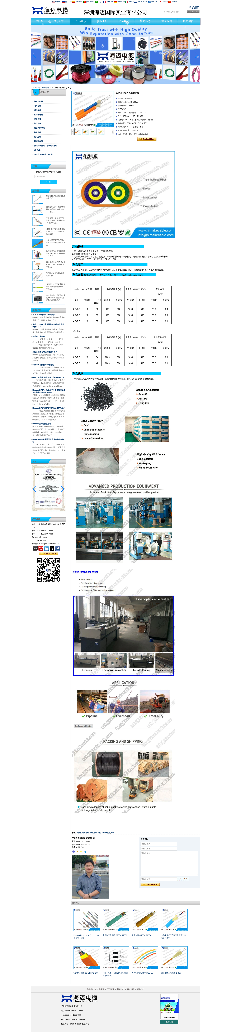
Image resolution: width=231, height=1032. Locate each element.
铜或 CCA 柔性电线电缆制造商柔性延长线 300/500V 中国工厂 (55, 209)
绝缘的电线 (38, 101)
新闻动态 (145, 21)
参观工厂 (102, 21)
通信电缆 (37, 110)
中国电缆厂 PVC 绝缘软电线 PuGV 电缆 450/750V (55, 242)
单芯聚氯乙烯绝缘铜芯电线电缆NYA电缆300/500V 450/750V (55, 253)
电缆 (79, 833)
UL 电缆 (37, 150)
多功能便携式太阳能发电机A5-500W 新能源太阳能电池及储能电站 (55, 297)
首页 (32, 88)
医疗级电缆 (38, 115)
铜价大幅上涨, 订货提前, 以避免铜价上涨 (48, 377)
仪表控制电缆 (39, 128)
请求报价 (194, 7)
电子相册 (169, 1022)
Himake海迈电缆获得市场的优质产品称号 (48, 408)
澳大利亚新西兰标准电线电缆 (45, 146)
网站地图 (130, 989)
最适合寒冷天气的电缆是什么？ (44, 352)
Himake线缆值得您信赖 (41, 424)
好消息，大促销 (38, 336)
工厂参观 (110, 989)
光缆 (112, 833)
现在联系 (48, 553)
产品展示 (80, 21)
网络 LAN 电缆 (104, 833)
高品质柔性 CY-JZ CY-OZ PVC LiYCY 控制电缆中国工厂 (55, 264)
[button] (112, 81)
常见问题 (166, 21)
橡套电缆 (37, 132)
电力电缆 (37, 106)
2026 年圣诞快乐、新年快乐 (43, 315)
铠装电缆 (85, 833)
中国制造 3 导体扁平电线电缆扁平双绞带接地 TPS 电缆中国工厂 (55, 220)
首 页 (39, 21)
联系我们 (123, 21)
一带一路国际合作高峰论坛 (43, 365)
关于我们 (59, 21)
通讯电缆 (93, 833)
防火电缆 (37, 137)
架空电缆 (37, 124)
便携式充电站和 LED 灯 (43, 154)
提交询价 (188, 21)
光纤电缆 (45, 88)
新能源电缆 (38, 141)
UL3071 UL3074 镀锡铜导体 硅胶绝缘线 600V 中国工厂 (55, 286)
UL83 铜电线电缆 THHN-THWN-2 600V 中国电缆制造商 (55, 231)
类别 (38, 88)
